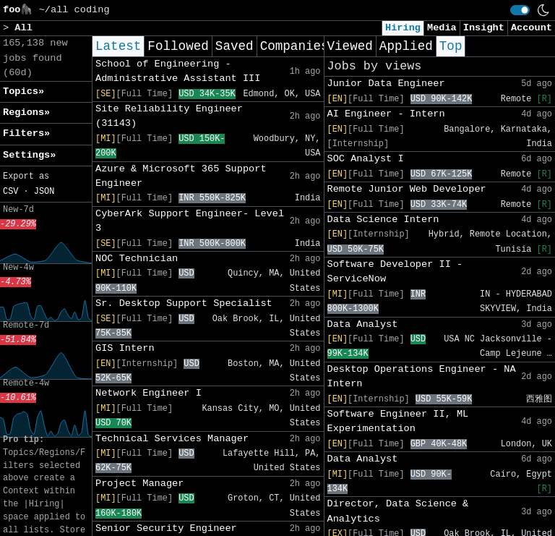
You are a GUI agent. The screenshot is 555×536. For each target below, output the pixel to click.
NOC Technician (136, 258)
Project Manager (139, 483)
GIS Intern (125, 348)
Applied (406, 46)
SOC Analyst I (365, 158)
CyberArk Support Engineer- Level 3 (189, 221)
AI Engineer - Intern (386, 114)
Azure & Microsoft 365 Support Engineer (181, 176)
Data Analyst (362, 324)
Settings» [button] (29, 155)
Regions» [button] (26, 112)
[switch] (520, 10)
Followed (177, 46)
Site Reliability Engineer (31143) (169, 116)
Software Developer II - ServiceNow (395, 271)
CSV (10, 192)
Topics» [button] (23, 91)
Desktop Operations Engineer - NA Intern (421, 376)
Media (442, 27)
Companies (294, 46)
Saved (234, 46)
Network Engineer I (148, 393)
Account (531, 27)
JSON (44, 192)
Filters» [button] (26, 133)
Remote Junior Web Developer (406, 189)
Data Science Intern (383, 219)
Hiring (403, 27)
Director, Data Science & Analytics (398, 511)
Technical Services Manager (172, 438)
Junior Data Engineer (386, 83)
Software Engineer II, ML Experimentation (398, 421)
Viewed (350, 46)
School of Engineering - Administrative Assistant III (177, 71)
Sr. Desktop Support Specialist (183, 303)
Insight (483, 27)
